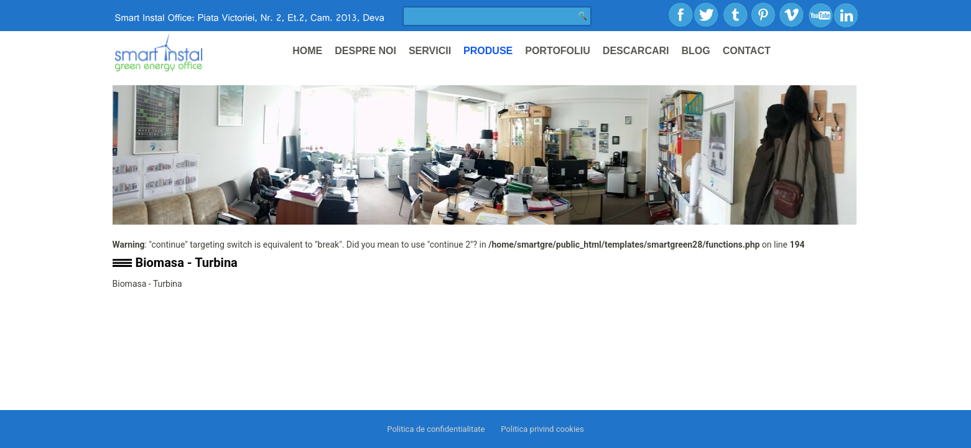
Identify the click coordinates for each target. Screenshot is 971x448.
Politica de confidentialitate (436, 429)
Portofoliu (557, 50)
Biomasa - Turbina (187, 262)
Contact (747, 50)
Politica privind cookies (542, 429)
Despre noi (365, 50)
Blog (696, 50)
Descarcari (636, 50)
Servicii (430, 50)
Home (307, 50)
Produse (488, 50)
